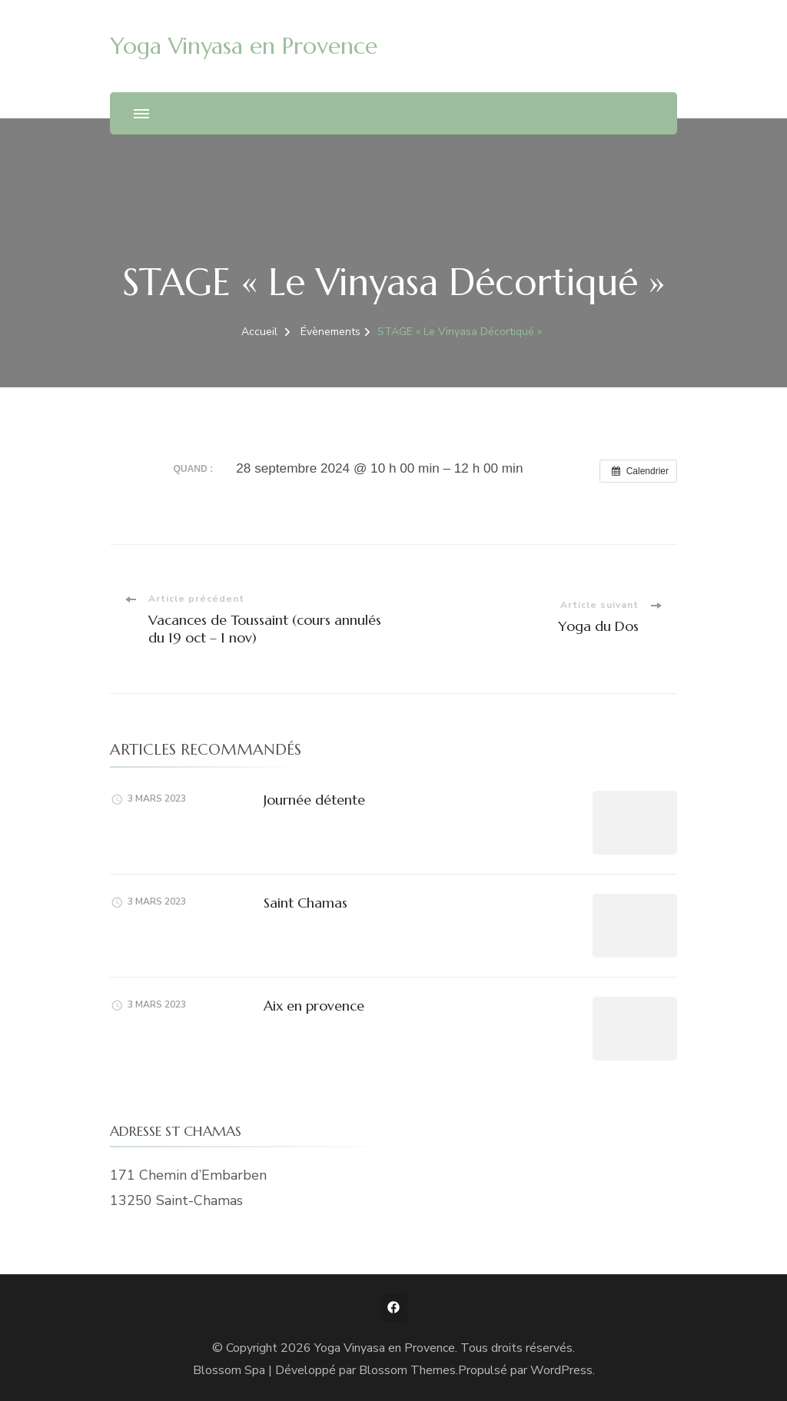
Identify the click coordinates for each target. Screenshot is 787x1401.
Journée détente (314, 799)
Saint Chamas (305, 902)
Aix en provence (314, 1005)
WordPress (561, 1370)
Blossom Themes (407, 1370)
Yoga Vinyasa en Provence (243, 46)
